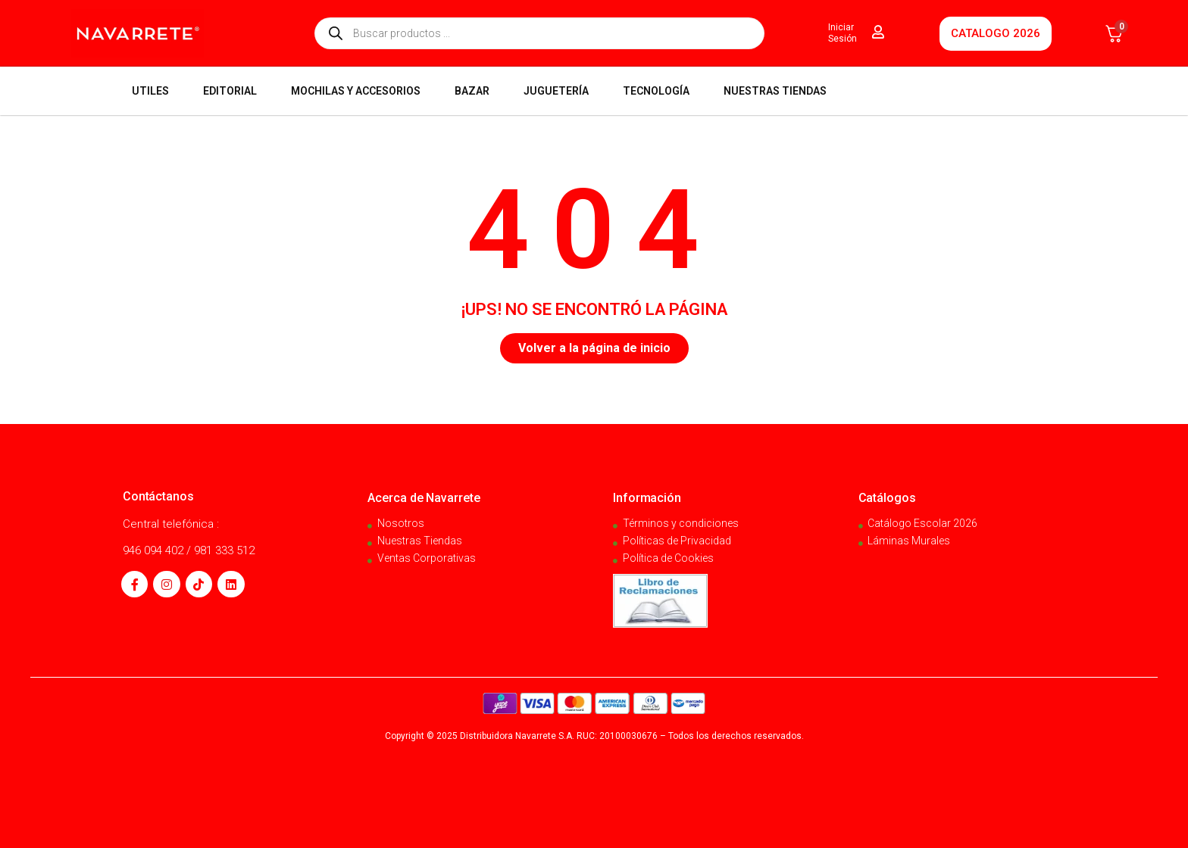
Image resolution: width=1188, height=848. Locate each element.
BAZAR (472, 91)
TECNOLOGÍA (656, 91)
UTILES (150, 91)
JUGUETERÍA (556, 91)
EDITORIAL (230, 91)
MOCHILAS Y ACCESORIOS (355, 91)
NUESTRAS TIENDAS (775, 91)
